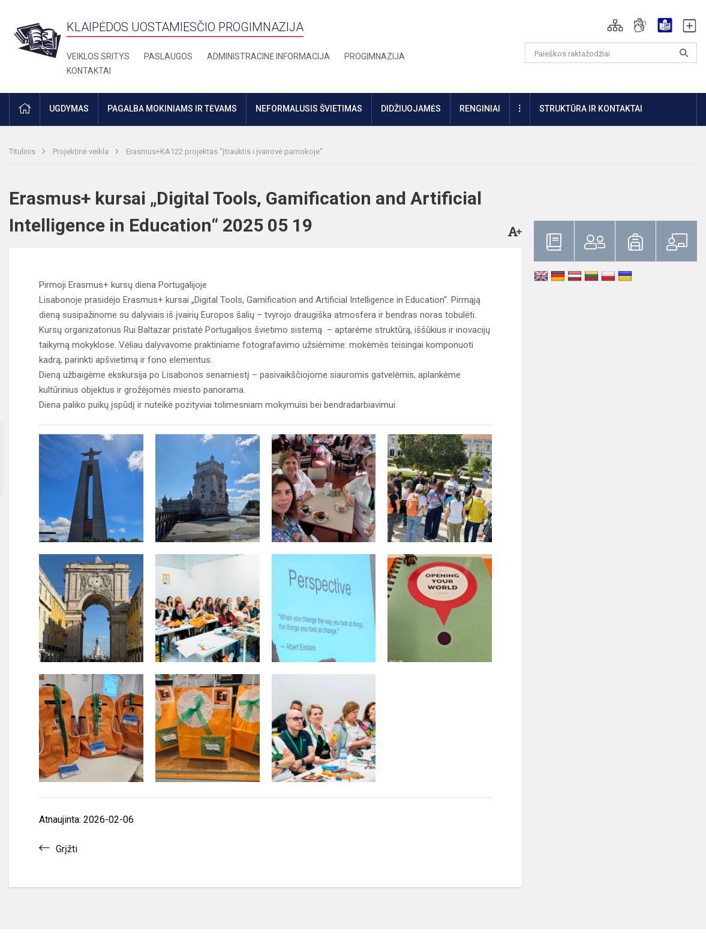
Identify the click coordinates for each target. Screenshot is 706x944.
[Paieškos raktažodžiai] (611, 53)
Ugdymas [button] (69, 108)
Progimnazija (374, 56)
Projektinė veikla (81, 151)
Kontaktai (89, 71)
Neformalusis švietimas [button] (309, 108)
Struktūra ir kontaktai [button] (590, 108)
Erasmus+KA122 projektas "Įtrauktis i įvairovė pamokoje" (224, 151)
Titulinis (23, 151)
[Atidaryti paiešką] (684, 53)
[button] (615, 25)
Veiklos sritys (98, 56)
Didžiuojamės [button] (411, 108)
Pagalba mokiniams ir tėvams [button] (172, 108)
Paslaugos (168, 56)
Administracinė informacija (268, 56)
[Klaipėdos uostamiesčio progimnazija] (38, 40)
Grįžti (66, 849)
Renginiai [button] (479, 108)
